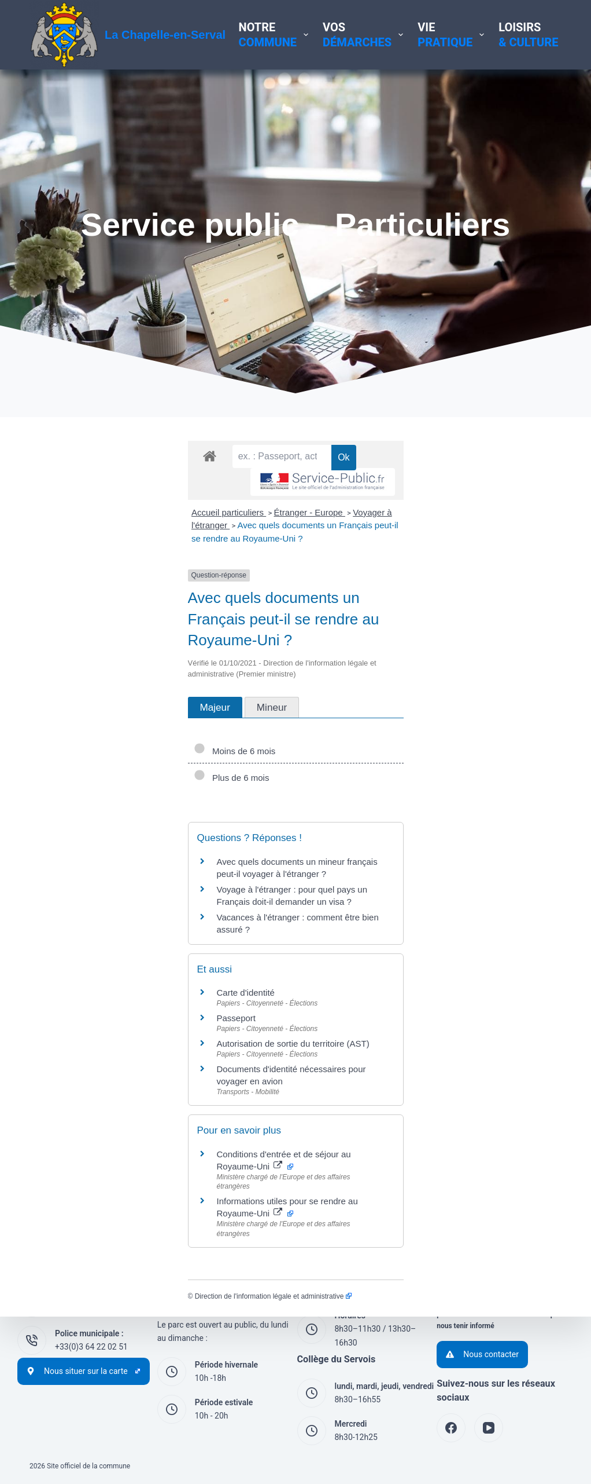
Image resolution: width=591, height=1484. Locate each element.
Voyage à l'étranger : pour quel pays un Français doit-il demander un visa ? (202, 850)
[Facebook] (451, 1427)
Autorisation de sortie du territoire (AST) (134, 979)
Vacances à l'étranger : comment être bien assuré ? (157, 866)
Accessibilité (459, 1276)
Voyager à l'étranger (235, 563)
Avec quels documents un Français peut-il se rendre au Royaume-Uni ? (419, 563)
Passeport (78, 954)
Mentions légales (467, 1222)
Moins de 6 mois (76, 724)
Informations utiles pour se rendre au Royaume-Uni (168, 1103)
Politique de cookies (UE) (482, 1263)
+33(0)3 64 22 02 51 (91, 1346)
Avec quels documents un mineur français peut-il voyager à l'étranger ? (194, 834)
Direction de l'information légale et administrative (114, 1176)
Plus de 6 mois (73, 750)
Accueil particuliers (71, 563)
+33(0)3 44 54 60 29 (91, 1309)
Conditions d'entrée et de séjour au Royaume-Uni (165, 1078)
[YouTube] (488, 1427)
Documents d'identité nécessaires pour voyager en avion (167, 1005)
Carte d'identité (87, 929)
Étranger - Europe (151, 563)
